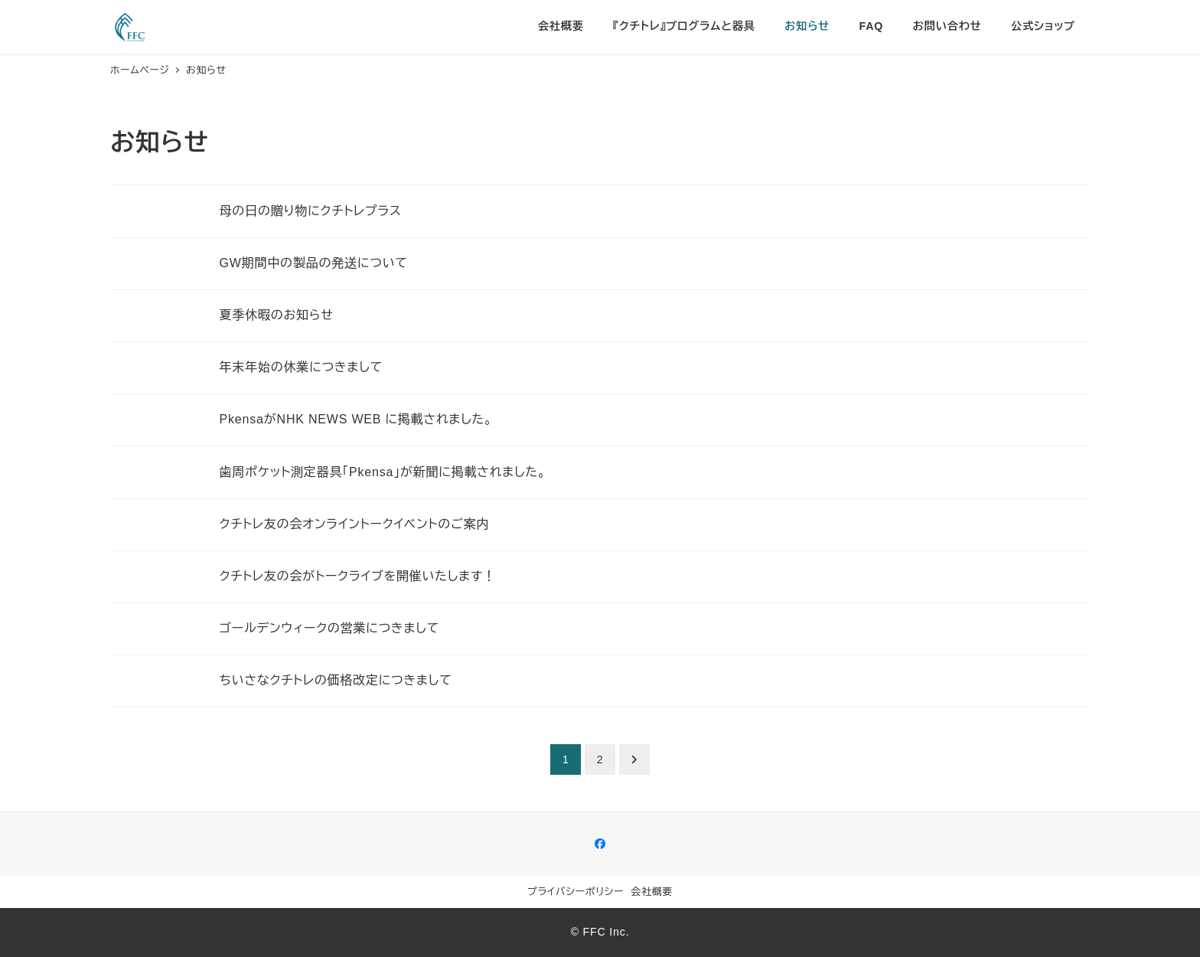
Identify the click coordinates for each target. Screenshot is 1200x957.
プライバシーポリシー (575, 891)
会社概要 (652, 891)
